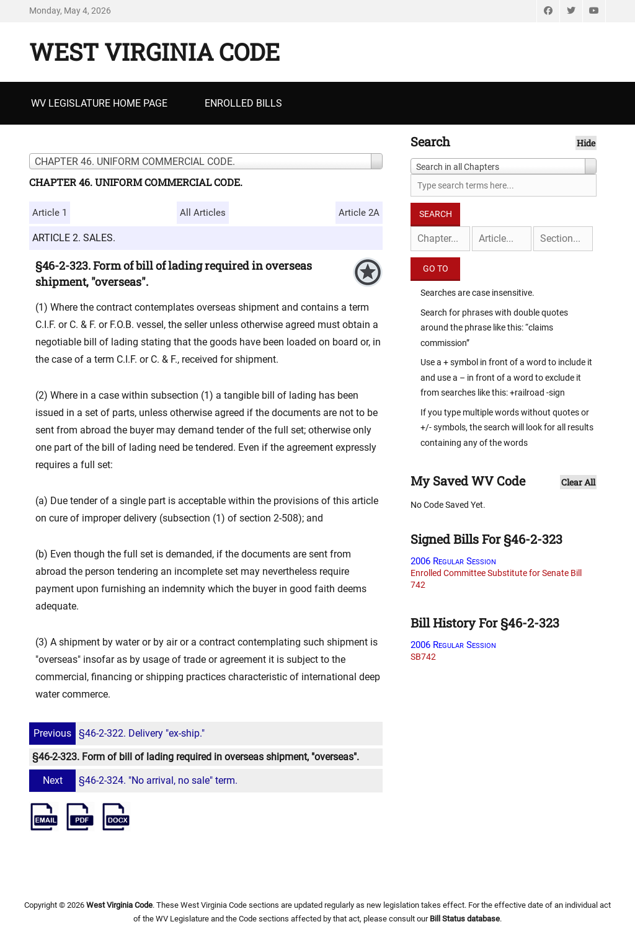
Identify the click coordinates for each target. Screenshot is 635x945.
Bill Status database (465, 918)
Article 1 (49, 212)
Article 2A (359, 212)
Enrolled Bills (243, 103)
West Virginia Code (154, 51)
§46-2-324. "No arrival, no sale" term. (135, 780)
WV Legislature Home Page (99, 103)
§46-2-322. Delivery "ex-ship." (118, 733)
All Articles (203, 212)
